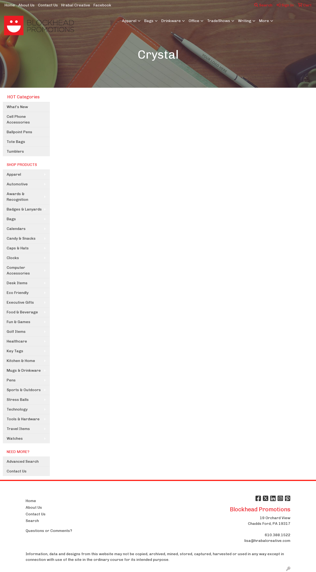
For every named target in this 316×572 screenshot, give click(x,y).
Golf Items (16, 331)
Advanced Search (23, 461)
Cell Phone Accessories (18, 119)
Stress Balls (18, 399)
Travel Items (18, 428)
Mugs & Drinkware (24, 370)
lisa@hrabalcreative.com (267, 540)
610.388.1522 (277, 535)
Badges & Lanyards (24, 209)
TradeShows (218, 20)
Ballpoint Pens (19, 132)
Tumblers (15, 151)
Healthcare (17, 341)
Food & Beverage (22, 312)
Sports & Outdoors (24, 390)
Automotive (17, 184)
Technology (17, 409)
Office (194, 20)
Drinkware (171, 20)
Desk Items (17, 283)
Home (10, 5)
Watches (15, 438)
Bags (148, 20)
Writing (244, 20)
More (264, 20)
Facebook (102, 5)
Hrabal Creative (75, 5)
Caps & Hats (18, 248)
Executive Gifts (20, 302)
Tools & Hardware (23, 419)
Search (263, 5)
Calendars (16, 228)
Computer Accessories (18, 270)
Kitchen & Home (21, 360)
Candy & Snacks (21, 238)
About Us (26, 5)
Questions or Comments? (49, 530)
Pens (11, 380)
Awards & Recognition (17, 197)
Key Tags (15, 351)
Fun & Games (18, 322)
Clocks (13, 258)
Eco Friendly (17, 292)
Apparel (129, 20)
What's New (17, 107)
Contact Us (48, 5)
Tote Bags (16, 141)
